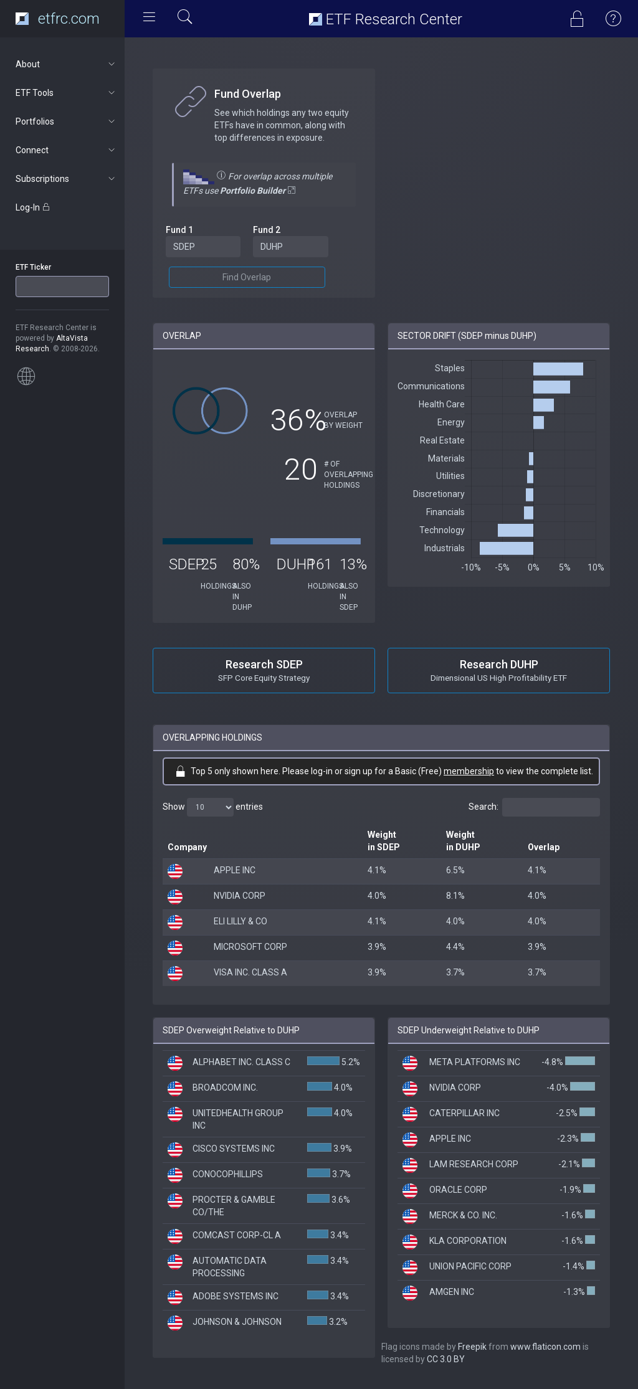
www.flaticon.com (545, 1347)
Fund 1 (179, 230)
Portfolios (66, 121)
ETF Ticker (33, 267)
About (66, 64)
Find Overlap (246, 277)
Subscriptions (66, 179)
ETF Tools (66, 93)
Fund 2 (266, 230)
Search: (534, 807)
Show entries (213, 807)
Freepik (472, 1347)
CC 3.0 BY (446, 1359)
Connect (66, 150)
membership (469, 771)
